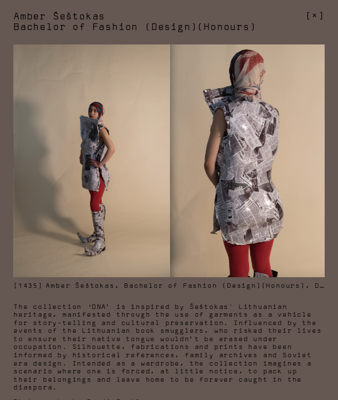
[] (315, 16)
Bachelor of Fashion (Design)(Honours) (214, 286)
